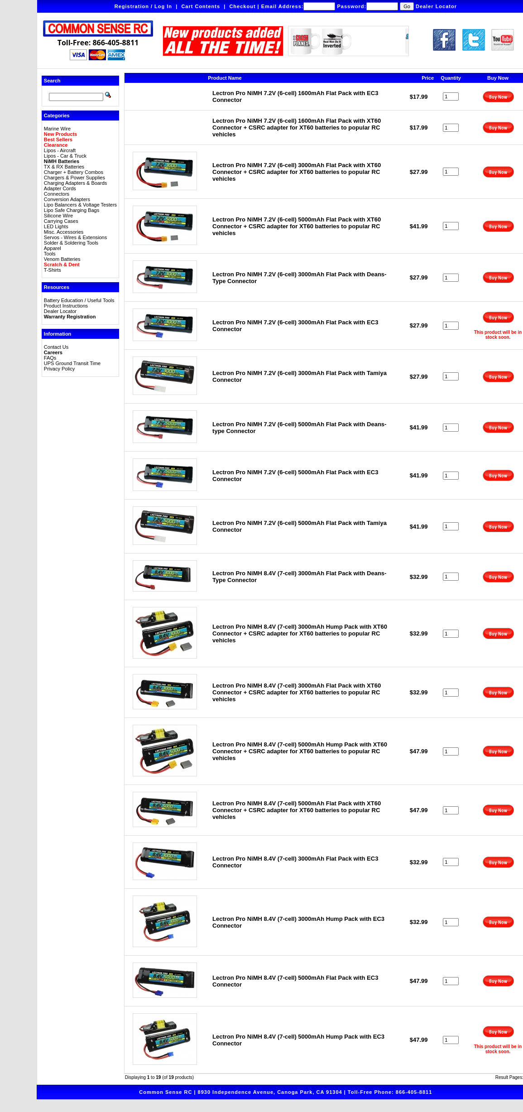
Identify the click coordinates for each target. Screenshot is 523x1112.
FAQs (50, 358)
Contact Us (56, 347)
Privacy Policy (59, 368)
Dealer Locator (436, 6)
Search (52, 80)
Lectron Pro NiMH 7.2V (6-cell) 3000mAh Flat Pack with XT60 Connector (296, 172)
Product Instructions (66, 305)
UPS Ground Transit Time (72, 363)
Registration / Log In (143, 6)
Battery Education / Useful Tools (79, 300)
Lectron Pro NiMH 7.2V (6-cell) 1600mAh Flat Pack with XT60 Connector (296, 127)
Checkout (242, 6)
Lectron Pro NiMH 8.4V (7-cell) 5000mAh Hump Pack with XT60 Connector (299, 751)
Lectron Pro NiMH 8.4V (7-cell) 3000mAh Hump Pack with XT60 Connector (299, 633)
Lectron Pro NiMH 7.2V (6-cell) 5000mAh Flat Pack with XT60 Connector (296, 226)
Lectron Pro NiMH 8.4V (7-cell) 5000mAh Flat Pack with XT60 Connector (296, 810)
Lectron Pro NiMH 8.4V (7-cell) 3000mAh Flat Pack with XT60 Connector (296, 692)
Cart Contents (200, 6)
